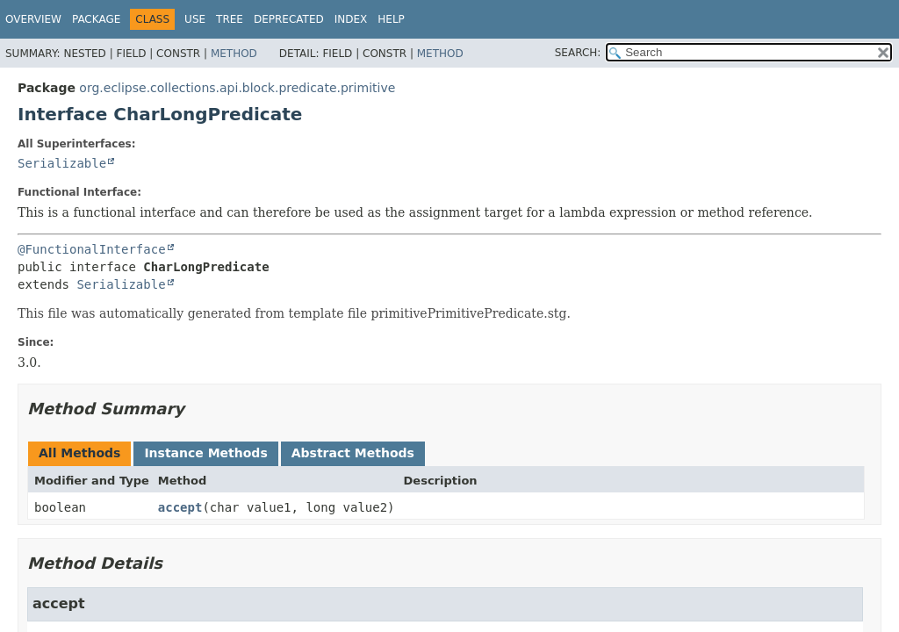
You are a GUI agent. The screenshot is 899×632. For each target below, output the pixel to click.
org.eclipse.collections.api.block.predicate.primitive (237, 88)
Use (194, 19)
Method (234, 53)
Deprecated (289, 19)
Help (391, 19)
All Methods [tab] (79, 453)
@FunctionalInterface (92, 249)
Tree (229, 19)
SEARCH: (578, 53)
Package (96, 19)
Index (351, 19)
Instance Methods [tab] (205, 453)
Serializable (62, 163)
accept (180, 507)
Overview (33, 19)
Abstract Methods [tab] (352, 453)
